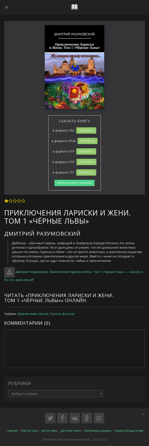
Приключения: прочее (33, 314)
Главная (12, 431)
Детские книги (71, 431)
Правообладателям (129, 431)
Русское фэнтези (62, 314)
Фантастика (29, 431)
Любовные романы (97, 431)
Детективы (49, 431)
